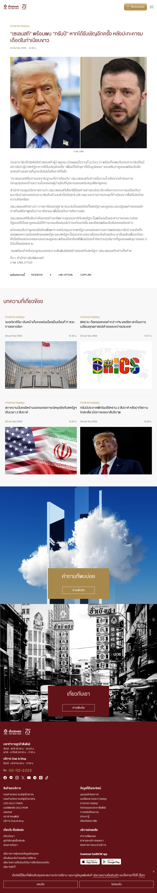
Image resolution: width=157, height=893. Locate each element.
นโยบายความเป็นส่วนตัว (106, 875)
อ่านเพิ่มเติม (78, 590)
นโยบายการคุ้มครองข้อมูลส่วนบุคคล (21, 854)
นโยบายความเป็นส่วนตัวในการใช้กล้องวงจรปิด (26, 862)
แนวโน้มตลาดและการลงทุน (93, 799)
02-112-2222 (20, 770)
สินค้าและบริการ (12, 788)
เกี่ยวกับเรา (9, 836)
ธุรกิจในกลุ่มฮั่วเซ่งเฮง (14, 841)
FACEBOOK (37, 275)
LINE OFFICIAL (65, 275)
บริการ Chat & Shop (13, 821)
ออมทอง (7, 812)
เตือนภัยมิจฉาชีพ (88, 821)
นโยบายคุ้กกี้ (9, 867)
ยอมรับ (41, 884)
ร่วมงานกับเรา (10, 845)
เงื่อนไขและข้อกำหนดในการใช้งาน (19, 858)
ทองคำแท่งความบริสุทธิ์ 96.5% (18, 794)
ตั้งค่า (142, 875)
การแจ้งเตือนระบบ (89, 812)
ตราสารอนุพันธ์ (11, 816)
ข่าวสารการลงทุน (89, 803)
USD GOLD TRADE (13, 803)
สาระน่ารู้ (84, 816)
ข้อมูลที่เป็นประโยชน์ (90, 788)
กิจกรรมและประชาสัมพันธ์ (93, 808)
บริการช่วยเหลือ (89, 830)
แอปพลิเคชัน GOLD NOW (15, 808)
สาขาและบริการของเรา (92, 841)
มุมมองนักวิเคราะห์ (89, 794)
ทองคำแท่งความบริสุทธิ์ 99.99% (19, 799)
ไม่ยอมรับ (116, 884)
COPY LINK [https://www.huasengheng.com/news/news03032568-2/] (85, 275)
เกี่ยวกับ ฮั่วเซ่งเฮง (13, 830)
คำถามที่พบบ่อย (88, 836)
